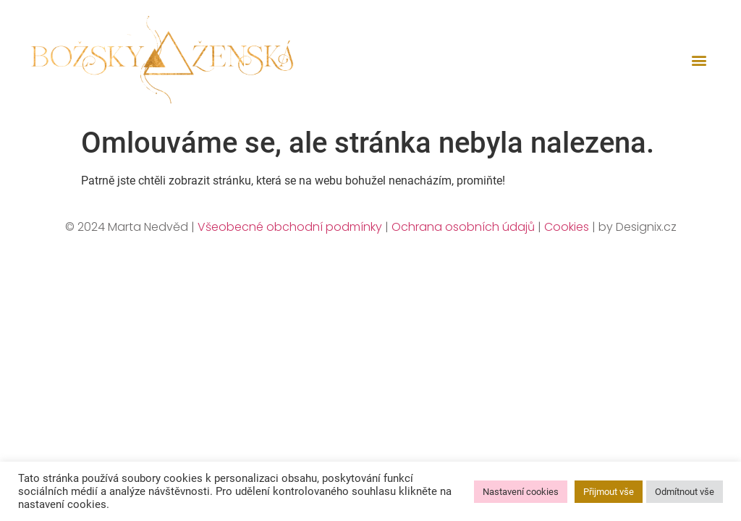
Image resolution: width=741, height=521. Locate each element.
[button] (699, 60)
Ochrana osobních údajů (463, 227)
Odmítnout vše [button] (684, 491)
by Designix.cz (637, 227)
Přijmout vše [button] (608, 491)
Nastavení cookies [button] (521, 491)
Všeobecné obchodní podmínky (290, 227)
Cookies (566, 227)
